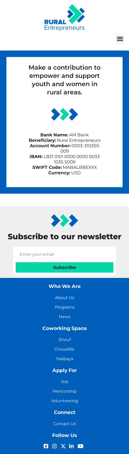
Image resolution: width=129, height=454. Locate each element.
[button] (120, 39)
